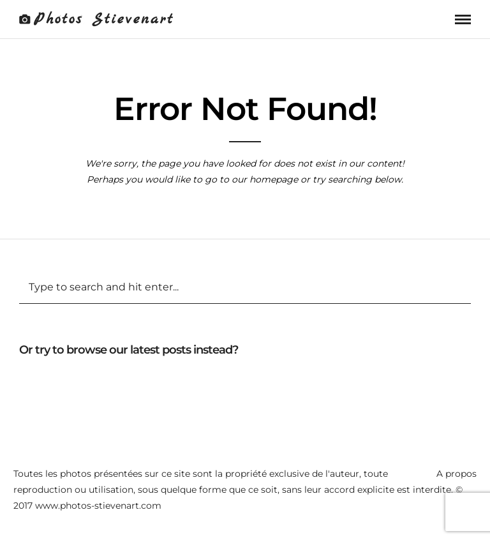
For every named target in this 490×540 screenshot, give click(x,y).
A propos (456, 473)
